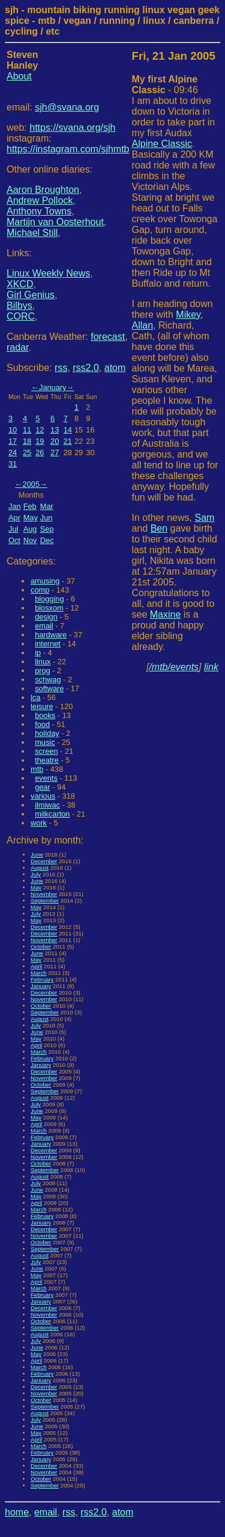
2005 (31, 484)
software (49, 688)
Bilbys (19, 305)
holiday (47, 733)
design (46, 616)
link (211, 667)
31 (12, 463)
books (45, 715)
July (36, 874)
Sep (47, 528)
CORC (21, 316)
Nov (30, 540)
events (46, 778)
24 (12, 452)
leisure (42, 706)
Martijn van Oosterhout (55, 222)
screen (46, 751)
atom (115, 368)
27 (54, 452)
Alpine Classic (162, 144)
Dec (47, 540)
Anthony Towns (39, 211)
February (42, 979)
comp (40, 589)
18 (27, 441)
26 (39, 452)
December (44, 861)
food (42, 724)
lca (35, 697)
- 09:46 (165, 84)
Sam (204, 518)
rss (61, 368)
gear (42, 787)
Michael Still (32, 233)
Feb (30, 506)
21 (68, 441)
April (36, 966)
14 (68, 429)
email (44, 625)
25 (27, 452)
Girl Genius (31, 295)
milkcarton (52, 813)
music (45, 742)
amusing (45, 580)
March (39, 973)
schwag (48, 679)
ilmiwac (47, 804)
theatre (47, 760)
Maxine (165, 614)
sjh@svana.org (67, 107)
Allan (143, 325)
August (40, 867)
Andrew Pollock (40, 200)
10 (12, 429)
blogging (49, 598)
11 (27, 429)
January (53, 387)
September (45, 900)
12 (39, 429)
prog (42, 670)
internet (48, 643)
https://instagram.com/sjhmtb (68, 149)
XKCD (20, 284)
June (37, 854)
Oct (14, 540)
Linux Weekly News (48, 273)
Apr (14, 517)
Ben (159, 528)
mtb (37, 769)
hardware (51, 634)
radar (17, 347)
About (19, 76)
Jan (14, 506)
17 (12, 441)
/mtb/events (174, 667)
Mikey (188, 314)
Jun (46, 517)
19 (39, 441)
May (30, 517)
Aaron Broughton (43, 190)
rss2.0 (86, 368)
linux (42, 661)
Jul (13, 528)
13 (54, 429)
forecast (108, 337)
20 (54, 441)
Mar (46, 506)
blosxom (49, 607)
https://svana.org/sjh (72, 127)
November (44, 894)
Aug (30, 528)
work (39, 822)
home (17, 1512)
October (41, 946)
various (43, 795)
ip (38, 652)
